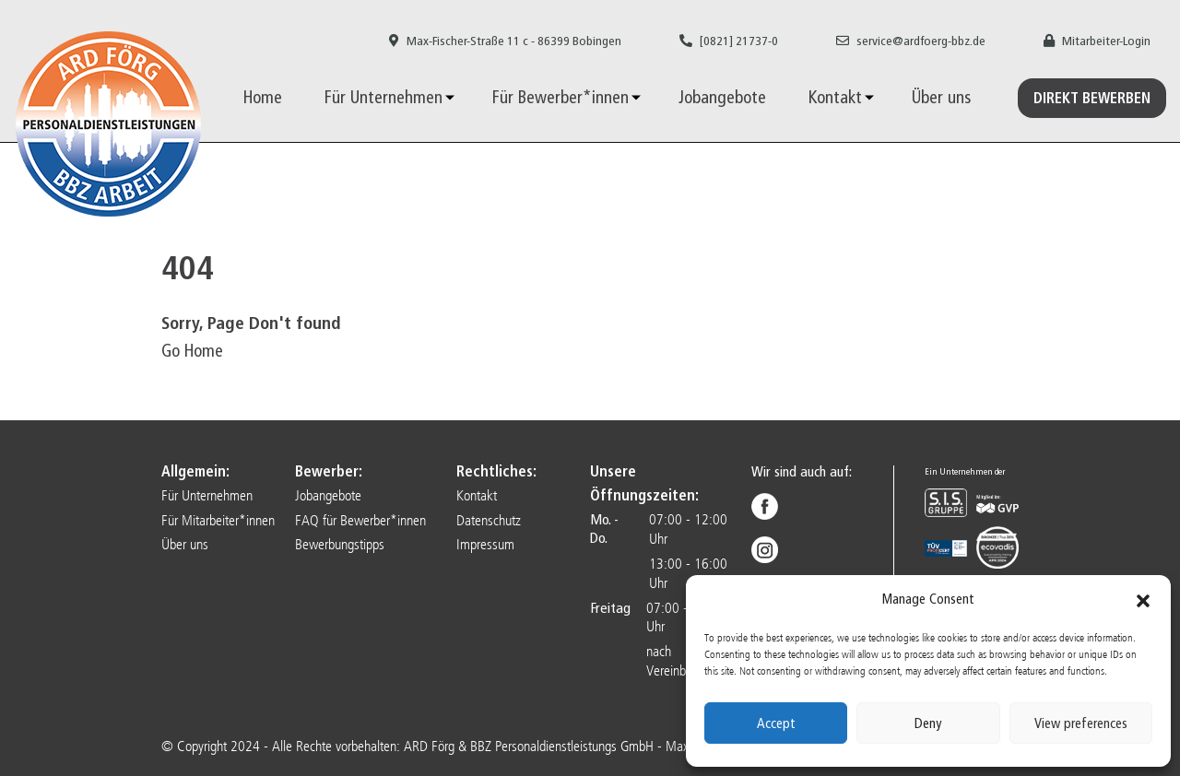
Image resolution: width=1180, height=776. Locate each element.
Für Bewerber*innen (560, 97)
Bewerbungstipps (339, 544)
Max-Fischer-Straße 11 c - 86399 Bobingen (505, 41)
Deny (927, 723)
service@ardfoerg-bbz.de (910, 41)
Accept (776, 723)
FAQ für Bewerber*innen (360, 520)
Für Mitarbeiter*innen (218, 520)
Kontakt (835, 97)
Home (262, 97)
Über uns (941, 97)
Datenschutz (488, 520)
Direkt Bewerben (1091, 98)
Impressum (485, 544)
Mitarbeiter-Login (1097, 41)
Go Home (192, 350)
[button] (1143, 600)
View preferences (1080, 723)
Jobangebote (722, 97)
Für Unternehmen (383, 97)
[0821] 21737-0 (728, 41)
